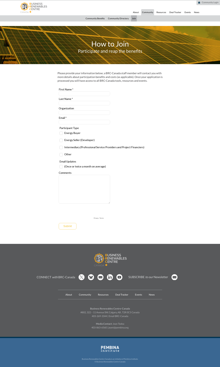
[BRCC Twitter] (82, 279)
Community (147, 12)
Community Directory (118, 18)
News (196, 12)
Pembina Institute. (131, 359)
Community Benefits (95, 18)
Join (134, 18)
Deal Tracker (175, 12)
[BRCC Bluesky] (91, 279)
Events (188, 12)
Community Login (210, 2)
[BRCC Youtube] (119, 279)
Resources (161, 12)
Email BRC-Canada (118, 316)
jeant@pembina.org (118, 327)
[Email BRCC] (100, 279)
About (136, 12)
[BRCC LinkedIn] (110, 279)
